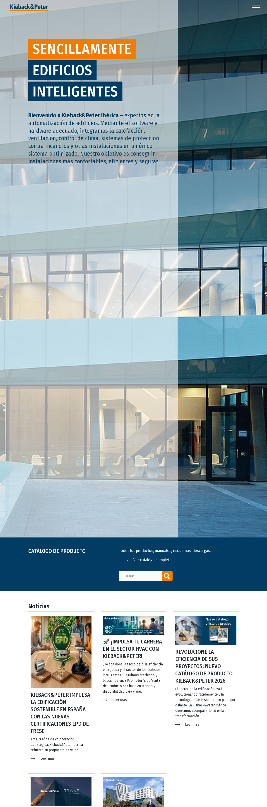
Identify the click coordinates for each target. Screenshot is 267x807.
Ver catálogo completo (145, 559)
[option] (133, 268)
